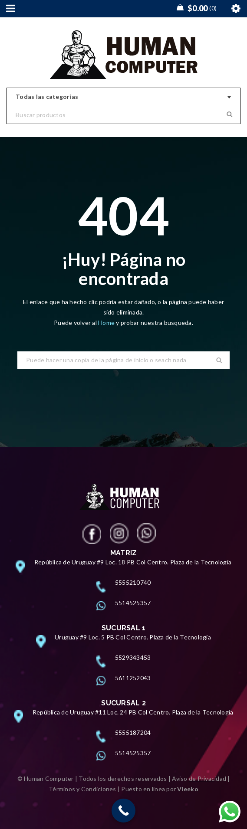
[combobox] (123, 97)
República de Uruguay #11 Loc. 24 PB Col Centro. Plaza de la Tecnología (133, 712)
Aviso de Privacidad (199, 778)
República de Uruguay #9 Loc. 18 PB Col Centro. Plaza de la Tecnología (132, 562)
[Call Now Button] (123, 810)
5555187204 (133, 732)
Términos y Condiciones (82, 789)
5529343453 (133, 657)
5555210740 (133, 582)
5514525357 (133, 602)
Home (107, 322)
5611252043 (133, 678)
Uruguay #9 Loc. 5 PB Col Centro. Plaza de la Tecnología (133, 637)
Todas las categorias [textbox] (47, 96)
